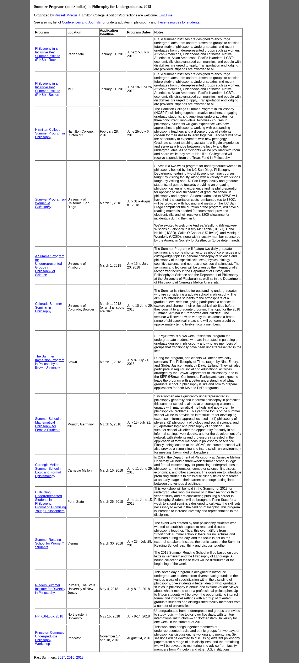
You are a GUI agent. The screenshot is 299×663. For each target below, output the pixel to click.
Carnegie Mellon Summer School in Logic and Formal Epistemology (48, 470)
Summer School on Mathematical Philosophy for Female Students (49, 424)
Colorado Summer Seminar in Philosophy (48, 307)
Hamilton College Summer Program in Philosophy (50, 133)
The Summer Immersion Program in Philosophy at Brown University (49, 362)
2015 (80, 657)
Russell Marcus (66, 15)
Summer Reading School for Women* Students (49, 543)
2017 (61, 657)
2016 (70, 657)
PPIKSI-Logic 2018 (49, 616)
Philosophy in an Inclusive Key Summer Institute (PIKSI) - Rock (47, 54)
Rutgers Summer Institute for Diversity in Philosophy (50, 588)
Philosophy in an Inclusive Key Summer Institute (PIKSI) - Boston (47, 89)
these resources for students (178, 22)
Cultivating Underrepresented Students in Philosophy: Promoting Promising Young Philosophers (50, 501)
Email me (166, 15)
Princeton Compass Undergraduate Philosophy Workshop (49, 638)
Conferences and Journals (81, 22)
